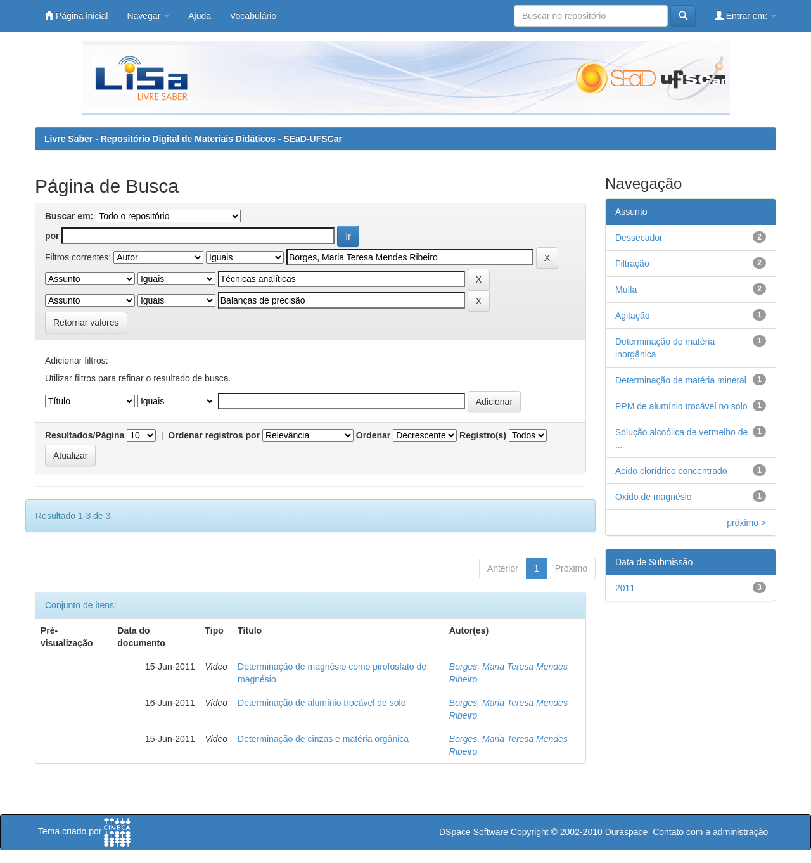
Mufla (626, 289)
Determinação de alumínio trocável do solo (322, 703)
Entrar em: (745, 15)
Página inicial (76, 15)
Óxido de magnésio (653, 497)
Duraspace (626, 832)
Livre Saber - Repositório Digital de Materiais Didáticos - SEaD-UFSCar (193, 139)
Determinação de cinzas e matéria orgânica (323, 739)
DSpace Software (473, 832)
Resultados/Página (84, 435)
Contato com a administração (710, 832)
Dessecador (639, 238)
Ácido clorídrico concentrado (671, 471)
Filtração (632, 264)
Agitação (632, 315)
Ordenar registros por (214, 435)
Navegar (148, 16)
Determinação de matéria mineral (680, 380)
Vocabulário (253, 16)
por (52, 236)
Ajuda (199, 16)
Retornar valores (86, 322)
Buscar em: (69, 216)
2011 (625, 588)
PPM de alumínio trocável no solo (681, 406)
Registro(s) (482, 435)
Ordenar (373, 435)
